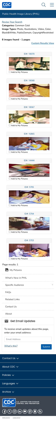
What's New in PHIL (16, 277)
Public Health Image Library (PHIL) (20, 13)
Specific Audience (14, 285)
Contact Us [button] (10, 358)
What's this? (10, 345)
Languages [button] (10, 383)
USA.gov (16, 418)
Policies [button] (8, 375)
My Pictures (13, 270)
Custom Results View (42, 43)
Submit (46, 346)
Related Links (12, 299)
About (8, 313)
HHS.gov (6, 418)
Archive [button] (8, 391)
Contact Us (11, 306)
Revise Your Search (12, 21)
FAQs (8, 292)
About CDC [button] (10, 366)
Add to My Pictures (19, 72)
